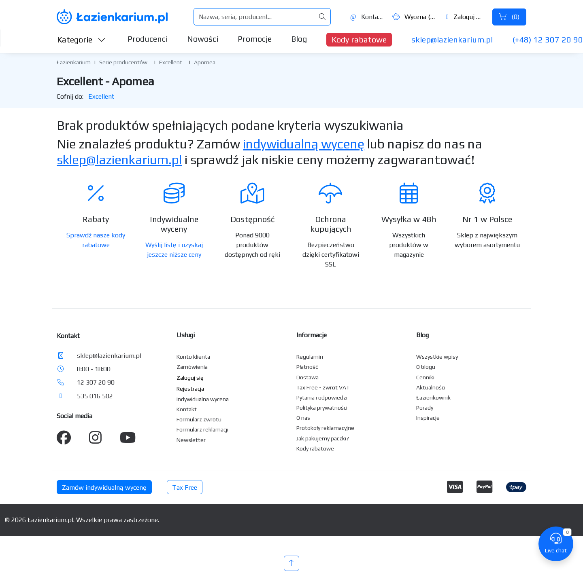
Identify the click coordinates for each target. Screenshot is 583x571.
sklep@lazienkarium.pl (452, 39)
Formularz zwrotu (199, 419)
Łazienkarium (74, 62)
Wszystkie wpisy (437, 356)
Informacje (311, 335)
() (509, 17)
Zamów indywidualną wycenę (104, 487)
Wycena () (414, 17)
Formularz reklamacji (202, 429)
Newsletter (191, 440)
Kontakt (366, 17)
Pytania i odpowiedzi (321, 397)
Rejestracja (190, 388)
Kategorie (81, 39)
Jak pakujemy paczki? (322, 438)
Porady (424, 407)
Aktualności (430, 387)
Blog (299, 38)
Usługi (186, 335)
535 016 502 (95, 396)
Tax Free (184, 487)
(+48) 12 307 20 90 (547, 39)
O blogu (425, 367)
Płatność (307, 367)
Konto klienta (193, 356)
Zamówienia (192, 367)
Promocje (255, 38)
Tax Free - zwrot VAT (322, 387)
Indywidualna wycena (203, 399)
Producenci (148, 38)
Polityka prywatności (321, 407)
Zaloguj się (465, 17)
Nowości (202, 38)
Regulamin (309, 356)
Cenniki (425, 377)
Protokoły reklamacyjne (325, 428)
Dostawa (307, 377)
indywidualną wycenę (303, 143)
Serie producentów (123, 62)
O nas (303, 418)
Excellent (170, 62)
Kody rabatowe (359, 39)
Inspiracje (428, 418)
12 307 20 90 (96, 382)
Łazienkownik (433, 397)
